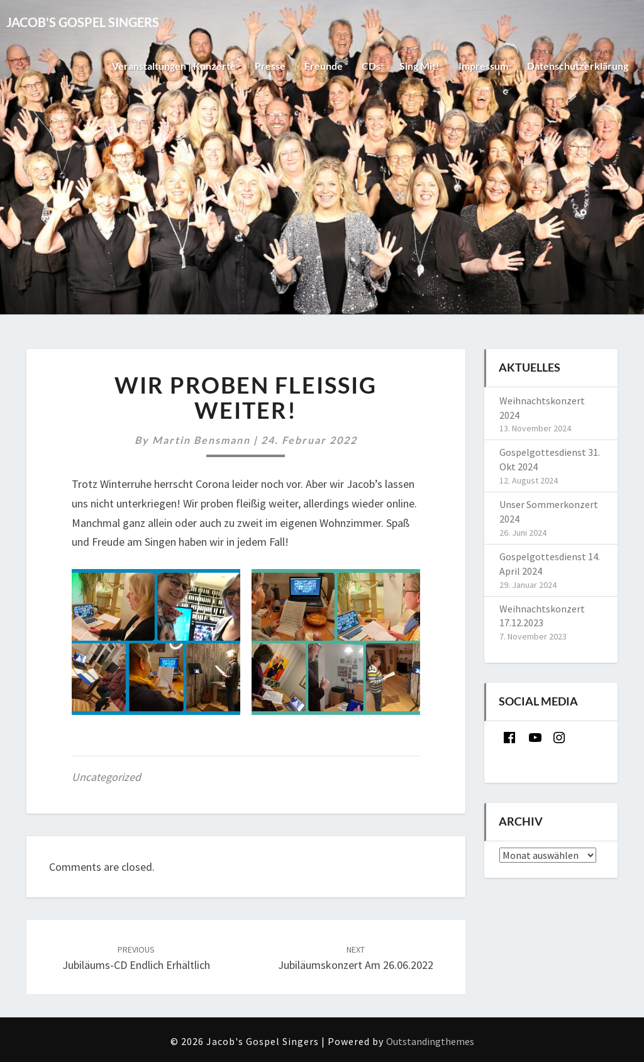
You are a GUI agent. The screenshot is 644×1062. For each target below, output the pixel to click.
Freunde (323, 66)
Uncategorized (106, 777)
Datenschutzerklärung (577, 66)
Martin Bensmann (201, 440)
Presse (270, 66)
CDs (371, 66)
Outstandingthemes (430, 1041)
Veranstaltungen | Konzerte (174, 66)
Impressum (483, 66)
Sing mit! (419, 66)
